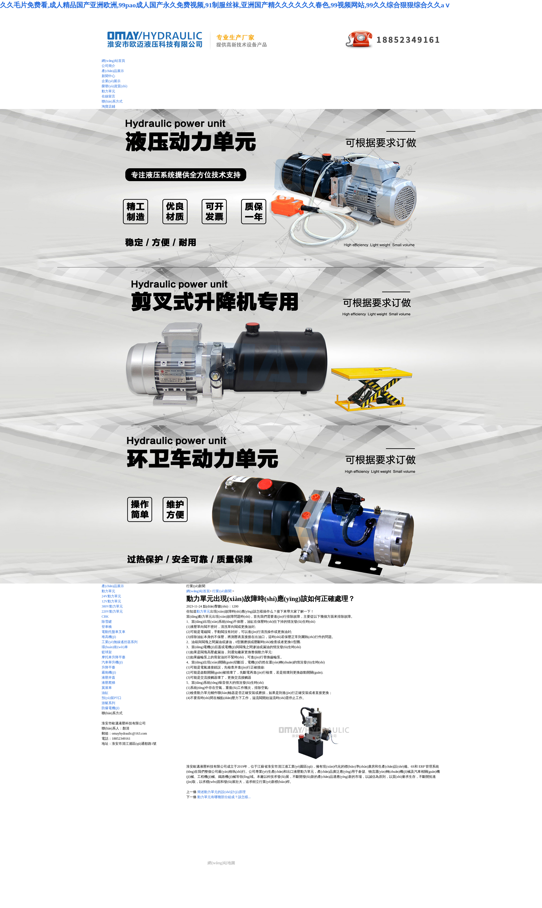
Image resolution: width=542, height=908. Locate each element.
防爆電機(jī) (110, 708)
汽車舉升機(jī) (112, 662)
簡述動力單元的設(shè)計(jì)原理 (221, 792)
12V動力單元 (111, 601)
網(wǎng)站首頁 (198, 591)
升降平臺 (108, 667)
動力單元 (108, 591)
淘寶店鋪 (108, 106)
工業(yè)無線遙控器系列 (119, 642)
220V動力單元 (112, 611)
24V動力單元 (111, 596)
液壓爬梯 (108, 683)
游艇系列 (108, 703)
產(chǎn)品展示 (113, 586)
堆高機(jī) (109, 637)
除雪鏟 (107, 622)
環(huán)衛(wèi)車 (115, 647)
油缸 (105, 693)
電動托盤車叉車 (113, 632)
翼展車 (107, 688)
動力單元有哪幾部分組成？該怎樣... (224, 797)
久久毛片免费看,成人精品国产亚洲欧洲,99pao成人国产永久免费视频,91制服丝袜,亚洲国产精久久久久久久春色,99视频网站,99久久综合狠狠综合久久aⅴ (225, 5)
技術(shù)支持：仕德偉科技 (182, 863)
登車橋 (107, 627)
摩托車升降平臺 (113, 657)
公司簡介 (136, 840)
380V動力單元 (112, 606)
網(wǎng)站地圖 (221, 863)
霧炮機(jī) (109, 672)
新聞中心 (177, 840)
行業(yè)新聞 (221, 591)
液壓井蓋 (108, 678)
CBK (105, 617)
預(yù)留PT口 (111, 698)
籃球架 (107, 652)
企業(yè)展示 (196, 840)
